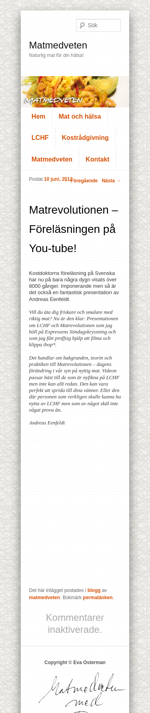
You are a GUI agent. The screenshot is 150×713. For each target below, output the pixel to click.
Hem (39, 116)
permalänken (97, 597)
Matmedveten (58, 45)
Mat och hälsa (80, 116)
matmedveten (44, 597)
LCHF (40, 137)
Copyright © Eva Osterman (75, 662)
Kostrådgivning (85, 137)
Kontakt (98, 159)
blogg (94, 590)
